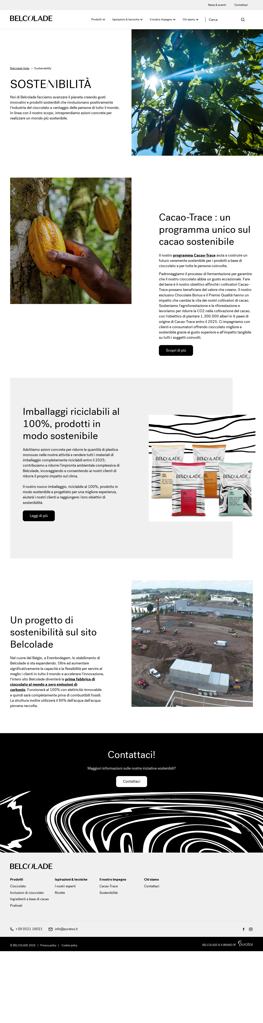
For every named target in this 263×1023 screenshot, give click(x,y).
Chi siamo (189, 19)
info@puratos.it (63, 929)
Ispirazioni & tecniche (125, 19)
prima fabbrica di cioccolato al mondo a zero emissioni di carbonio (52, 684)
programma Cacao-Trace (194, 255)
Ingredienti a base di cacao (29, 899)
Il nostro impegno (161, 19)
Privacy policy (48, 945)
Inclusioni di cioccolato (27, 892)
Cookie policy (69, 945)
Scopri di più (176, 350)
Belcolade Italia (19, 68)
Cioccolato (18, 886)
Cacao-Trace (108, 886)
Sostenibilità (108, 892)
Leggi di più (39, 515)
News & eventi (217, 5)
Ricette (60, 892)
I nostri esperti (65, 886)
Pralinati (16, 905)
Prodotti (96, 19)
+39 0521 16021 (26, 929)
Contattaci (241, 5)
